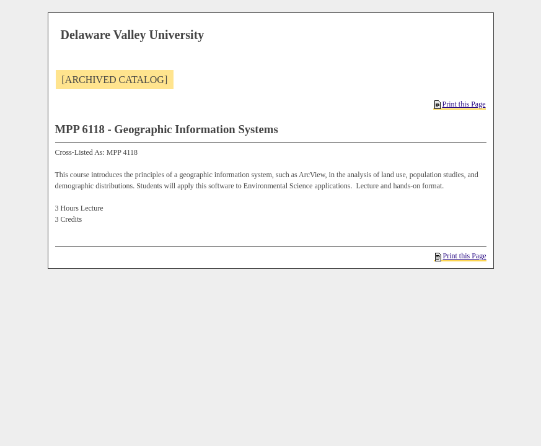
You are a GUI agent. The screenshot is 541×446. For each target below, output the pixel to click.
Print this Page (459, 104)
